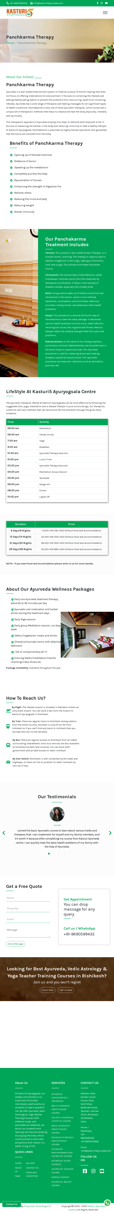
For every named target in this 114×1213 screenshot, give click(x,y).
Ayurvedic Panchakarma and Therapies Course (62, 1152)
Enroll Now (47, 990)
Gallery (30, 1163)
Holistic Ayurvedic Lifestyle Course (62, 1119)
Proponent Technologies (36, 1206)
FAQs (17, 1176)
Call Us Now (66, 990)
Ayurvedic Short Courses (61, 1162)
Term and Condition (32, 1174)
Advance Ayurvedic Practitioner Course (63, 1141)
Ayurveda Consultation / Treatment (60, 1097)
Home (10, 43)
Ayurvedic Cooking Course (62, 1171)
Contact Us (32, 1167)
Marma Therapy (61, 1177)
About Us (18, 1169)
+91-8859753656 (90, 1141)
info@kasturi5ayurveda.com (46, 3)
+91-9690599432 (17, 3)
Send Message (15, 943)
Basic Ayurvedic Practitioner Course (61, 1109)
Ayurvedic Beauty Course (62, 1184)
